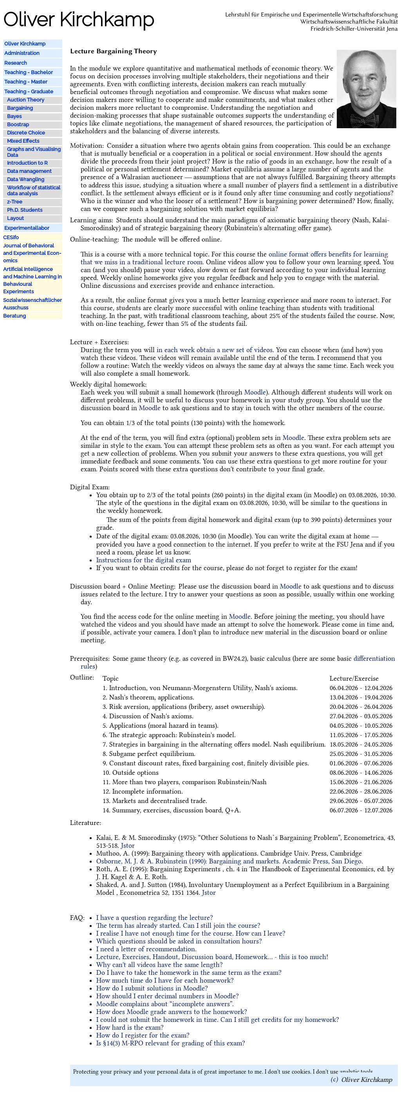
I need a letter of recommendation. (146, 949)
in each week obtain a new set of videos (215, 350)
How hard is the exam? (130, 1027)
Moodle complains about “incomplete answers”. (165, 1004)
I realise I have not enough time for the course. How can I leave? (190, 933)
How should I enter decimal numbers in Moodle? (167, 996)
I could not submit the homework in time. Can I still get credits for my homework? (217, 1019)
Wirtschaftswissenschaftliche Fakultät (349, 21)
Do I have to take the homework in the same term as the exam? (189, 972)
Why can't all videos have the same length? (159, 965)
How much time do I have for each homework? (165, 980)
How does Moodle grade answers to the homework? (171, 1012)
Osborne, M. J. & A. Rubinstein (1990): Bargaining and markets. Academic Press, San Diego (228, 861)
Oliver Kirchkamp (366, 1079)
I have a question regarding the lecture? (154, 917)
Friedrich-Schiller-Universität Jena (354, 28)
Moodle (255, 392)
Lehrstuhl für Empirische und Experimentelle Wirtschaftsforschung (311, 14)
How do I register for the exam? (143, 1035)
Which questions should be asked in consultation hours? (179, 941)
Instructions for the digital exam (143, 560)
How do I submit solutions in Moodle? (152, 988)
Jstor (128, 845)
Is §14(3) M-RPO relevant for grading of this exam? (170, 1043)
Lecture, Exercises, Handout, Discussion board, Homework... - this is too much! (212, 957)
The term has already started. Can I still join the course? (178, 925)
